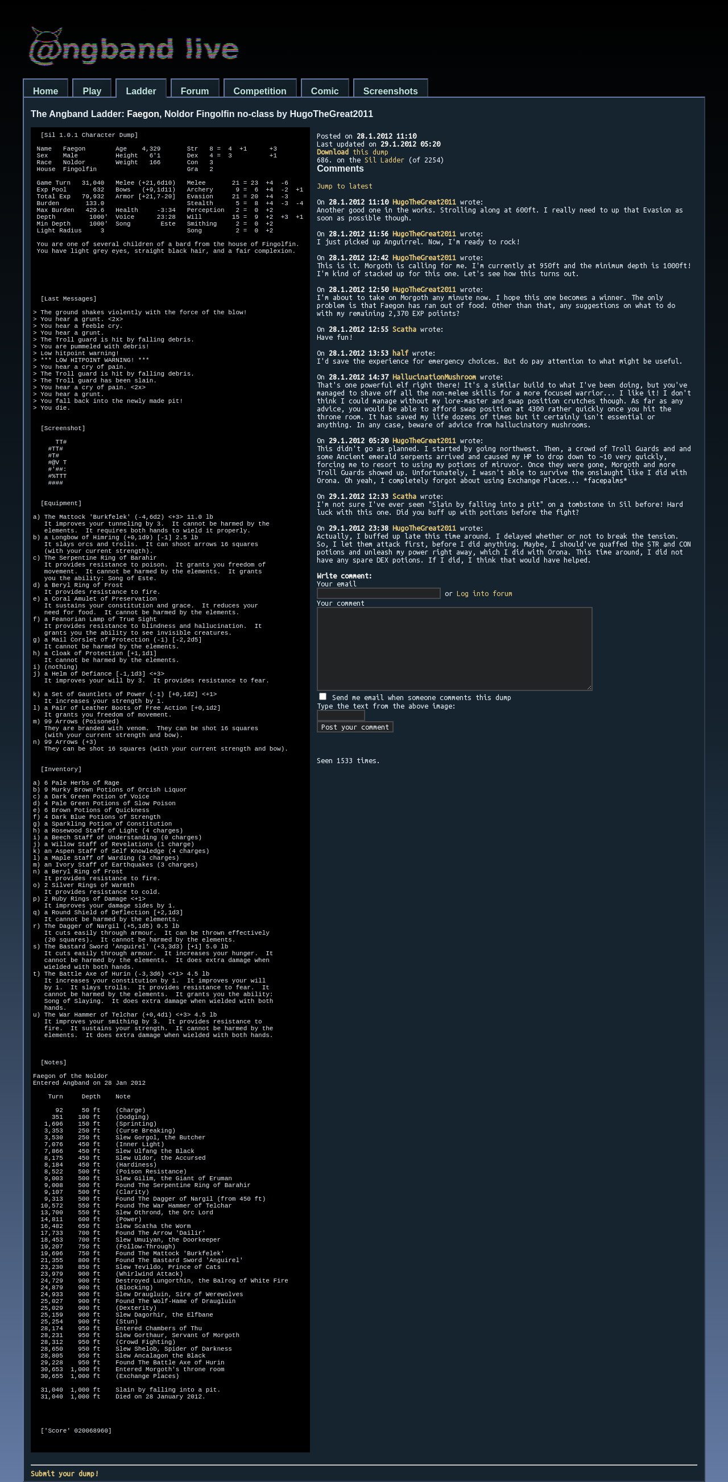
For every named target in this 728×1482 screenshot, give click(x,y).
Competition (260, 91)
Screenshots (390, 91)
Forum (195, 91)
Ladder (141, 91)
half (400, 353)
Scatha (404, 329)
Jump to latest (345, 186)
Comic (325, 91)
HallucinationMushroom (434, 377)
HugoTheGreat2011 (424, 202)
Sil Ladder (384, 160)
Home (45, 91)
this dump (352, 152)
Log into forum (484, 593)
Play (91, 91)
